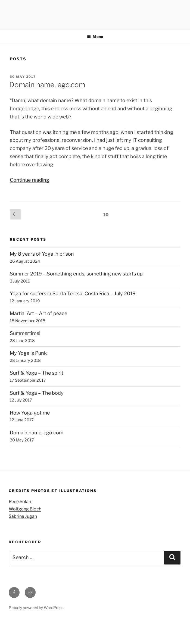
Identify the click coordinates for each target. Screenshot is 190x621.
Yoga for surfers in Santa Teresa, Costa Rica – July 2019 (73, 293)
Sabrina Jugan (23, 516)
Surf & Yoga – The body (37, 393)
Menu (95, 36)
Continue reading (29, 180)
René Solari (20, 501)
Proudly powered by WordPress (36, 607)
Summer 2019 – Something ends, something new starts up (76, 274)
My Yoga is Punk (28, 353)
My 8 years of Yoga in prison (42, 254)
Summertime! (25, 333)
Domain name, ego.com (47, 84)
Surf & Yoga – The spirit (36, 373)
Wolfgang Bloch (25, 509)
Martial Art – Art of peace (38, 313)
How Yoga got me (30, 413)
